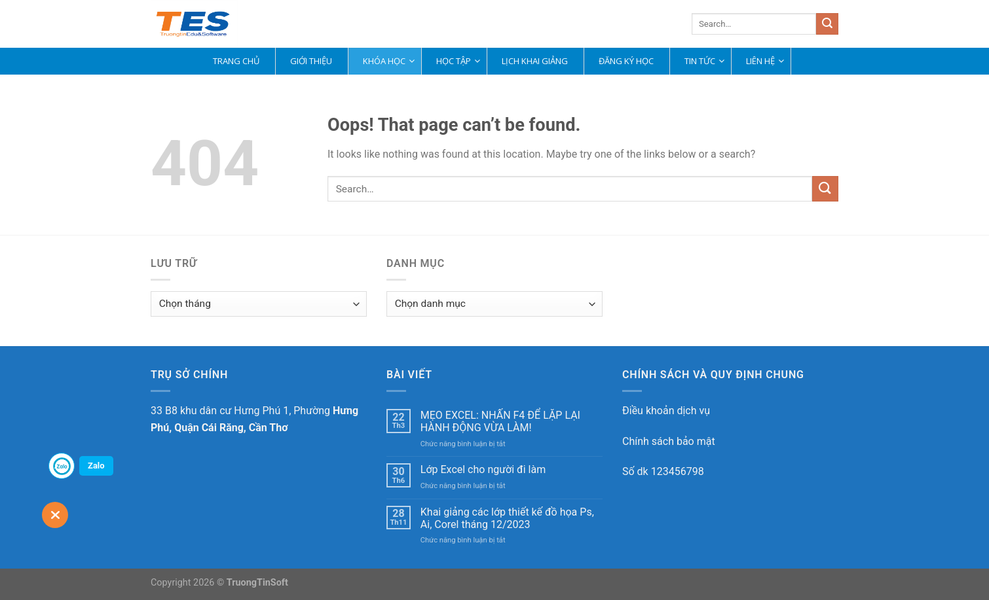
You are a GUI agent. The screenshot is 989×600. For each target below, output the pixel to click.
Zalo (96, 465)
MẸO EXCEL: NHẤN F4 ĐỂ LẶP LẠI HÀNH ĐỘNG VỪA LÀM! (500, 421)
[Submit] (827, 24)
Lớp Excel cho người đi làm (483, 469)
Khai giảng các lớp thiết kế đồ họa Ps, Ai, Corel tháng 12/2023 (507, 518)
